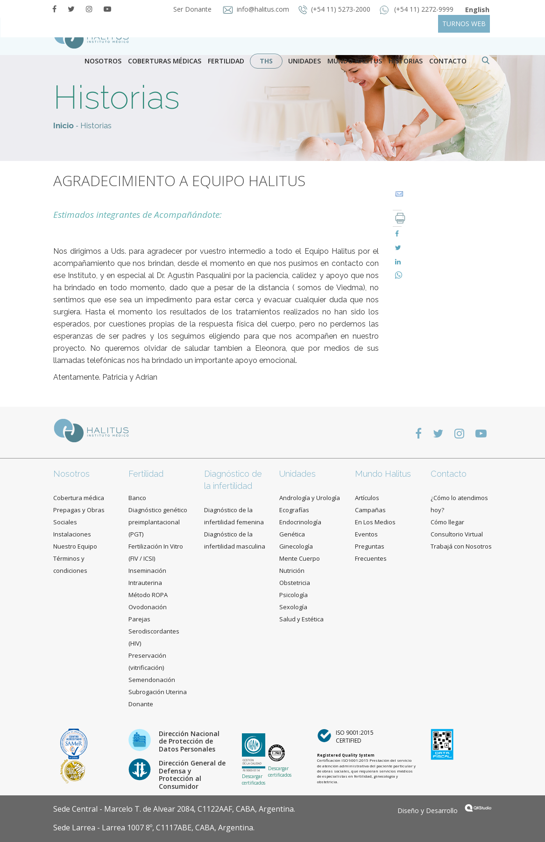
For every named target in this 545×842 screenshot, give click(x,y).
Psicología (293, 595)
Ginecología (296, 546)
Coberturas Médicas (164, 60)
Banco (137, 498)
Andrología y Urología (309, 498)
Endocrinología (300, 522)
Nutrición (291, 570)
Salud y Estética (301, 619)
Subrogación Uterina (157, 692)
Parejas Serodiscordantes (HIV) (153, 631)
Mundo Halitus (354, 60)
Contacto (449, 474)
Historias (406, 60)
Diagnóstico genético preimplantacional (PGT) (157, 522)
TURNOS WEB (464, 23)
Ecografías (294, 510)
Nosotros (103, 60)
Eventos (366, 534)
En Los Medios (375, 522)
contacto (448, 60)
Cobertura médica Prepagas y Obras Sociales (79, 510)
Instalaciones (72, 534)
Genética (292, 534)
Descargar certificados (253, 779)
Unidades (304, 60)
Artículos (367, 498)
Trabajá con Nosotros (461, 546)
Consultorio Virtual (457, 534)
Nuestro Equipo (75, 546)
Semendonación (151, 679)
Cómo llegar (447, 522)
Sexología (293, 607)
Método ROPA (148, 595)
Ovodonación (147, 607)
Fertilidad (226, 60)
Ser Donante (191, 9)
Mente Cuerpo (299, 558)
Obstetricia (294, 582)
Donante (140, 704)
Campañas (370, 510)
